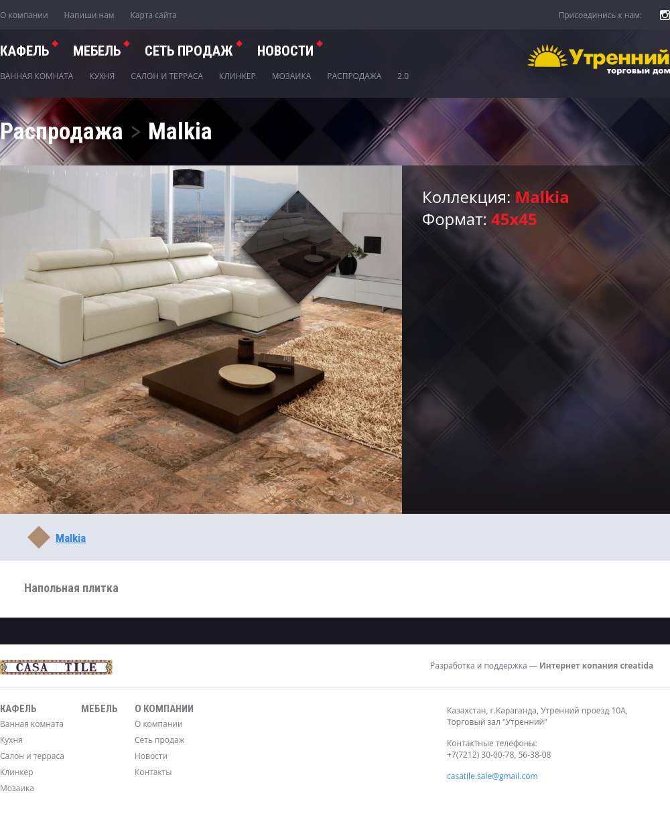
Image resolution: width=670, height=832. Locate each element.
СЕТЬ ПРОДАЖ (189, 51)
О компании (24, 15)
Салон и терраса (167, 76)
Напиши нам (89, 15)
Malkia (71, 538)
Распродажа (354, 76)
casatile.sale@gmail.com (492, 776)
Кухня (102, 76)
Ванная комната (36, 76)
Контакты (153, 772)
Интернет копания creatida (596, 665)
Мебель (97, 51)
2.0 (403, 76)
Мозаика (292, 76)
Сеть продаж (160, 740)
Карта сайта (154, 15)
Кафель (24, 51)
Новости (285, 51)
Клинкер (237, 76)
